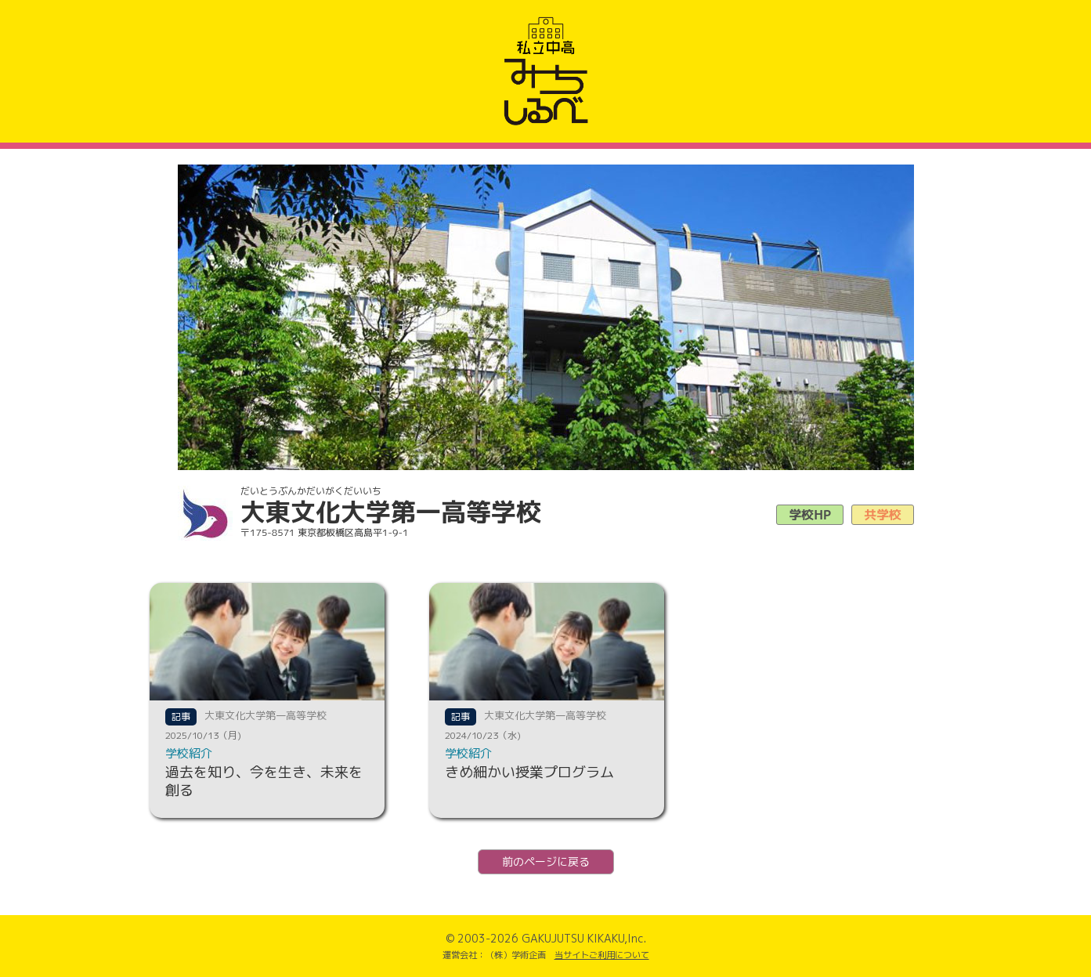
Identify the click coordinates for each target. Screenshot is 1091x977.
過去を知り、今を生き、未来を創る (264, 781)
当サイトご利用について (602, 955)
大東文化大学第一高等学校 (265, 715)
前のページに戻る (546, 861)
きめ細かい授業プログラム (529, 772)
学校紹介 (188, 753)
